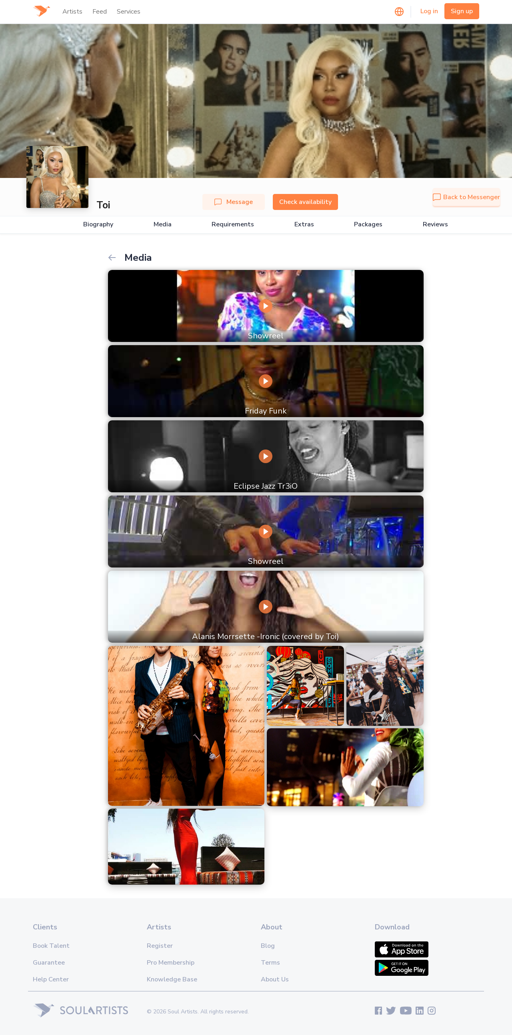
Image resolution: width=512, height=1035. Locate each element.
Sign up (462, 11)
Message (233, 202)
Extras (304, 224)
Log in (429, 11)
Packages (368, 224)
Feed (99, 11)
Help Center (51, 979)
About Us (275, 979)
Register (160, 946)
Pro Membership (170, 963)
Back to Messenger (466, 197)
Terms (270, 963)
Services (128, 11)
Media (163, 224)
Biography (98, 224)
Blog (268, 946)
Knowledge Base (172, 979)
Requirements (233, 224)
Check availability (305, 202)
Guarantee (49, 963)
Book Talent (51, 946)
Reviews (435, 224)
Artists (72, 11)
